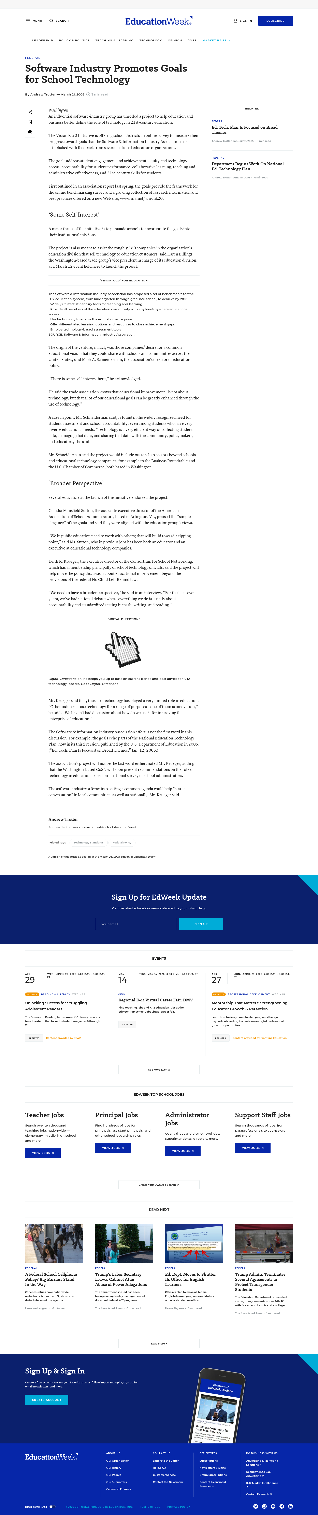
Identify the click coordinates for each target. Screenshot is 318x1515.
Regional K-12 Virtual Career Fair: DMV (155, 1000)
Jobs (220, 40)
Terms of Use (150, 1506)
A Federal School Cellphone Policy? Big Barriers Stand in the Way (51, 1279)
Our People (113, 1474)
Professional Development (249, 994)
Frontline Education (273, 1038)
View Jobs (43, 1152)
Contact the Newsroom (168, 1482)
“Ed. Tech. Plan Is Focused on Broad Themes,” (90, 750)
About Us (113, 1453)
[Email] (135, 924)
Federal (32, 57)
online (67, 679)
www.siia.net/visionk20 (141, 198)
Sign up (201, 924)
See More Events (159, 1069)
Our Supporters (116, 1482)
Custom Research (259, 1494)
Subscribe (275, 20)
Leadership (70, 40)
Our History (113, 1467)
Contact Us (161, 1453)
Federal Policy (122, 842)
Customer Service (164, 1474)
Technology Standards (88, 842)
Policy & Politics (102, 40)
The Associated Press (108, 1308)
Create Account (46, 1399)
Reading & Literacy (55, 994)
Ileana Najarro (174, 1308)
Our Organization (118, 1460)
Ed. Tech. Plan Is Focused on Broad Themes (245, 130)
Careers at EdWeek (118, 1489)
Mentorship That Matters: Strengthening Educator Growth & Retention (249, 1006)
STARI (78, 1038)
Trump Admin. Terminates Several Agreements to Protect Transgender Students (260, 1282)
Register (34, 1038)
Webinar (78, 994)
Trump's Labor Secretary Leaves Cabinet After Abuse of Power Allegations (121, 1279)
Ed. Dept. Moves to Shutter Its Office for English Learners (190, 1279)
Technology (178, 40)
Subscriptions (209, 1460)
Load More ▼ (159, 1343)
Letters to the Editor (166, 1460)
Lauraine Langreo (36, 1308)
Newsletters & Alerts (213, 1467)
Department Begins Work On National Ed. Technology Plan (248, 166)
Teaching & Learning (142, 40)
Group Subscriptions (213, 1474)
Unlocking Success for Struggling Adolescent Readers (56, 1006)
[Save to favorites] (30, 122)
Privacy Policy (178, 1506)
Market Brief (244, 40)
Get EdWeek (208, 1453)
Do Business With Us (262, 1453)
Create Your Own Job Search (159, 1184)
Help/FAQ (159, 1467)
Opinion (203, 40)
